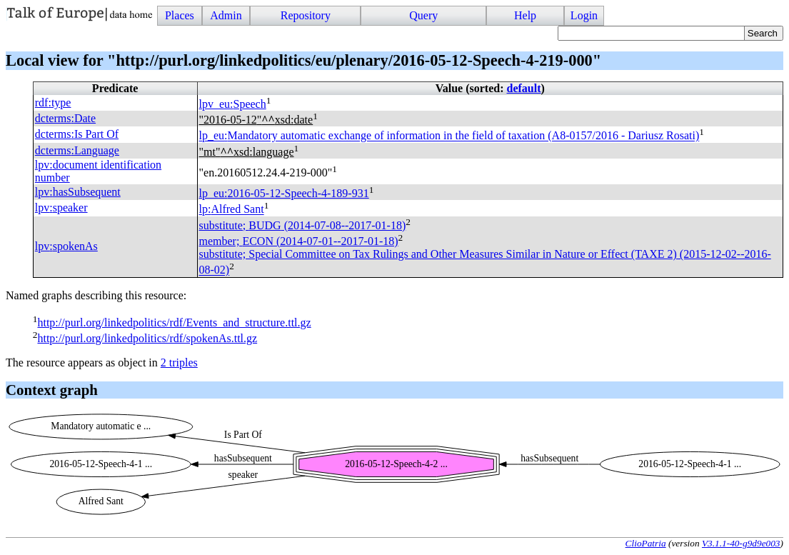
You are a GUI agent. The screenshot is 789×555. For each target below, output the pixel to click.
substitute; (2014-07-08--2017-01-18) (302, 225)
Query (423, 15)
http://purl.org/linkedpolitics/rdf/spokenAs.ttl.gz (147, 338)
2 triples (179, 362)
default (524, 88)
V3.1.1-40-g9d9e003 (741, 543)
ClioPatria (645, 543)
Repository (306, 15)
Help (525, 15)
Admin (225, 15)
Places (179, 15)
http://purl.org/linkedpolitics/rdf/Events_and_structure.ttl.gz (174, 322)
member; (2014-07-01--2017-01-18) (298, 241)
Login (584, 15)
